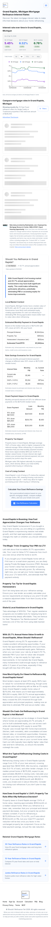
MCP (23, 905)
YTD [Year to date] (27, 56)
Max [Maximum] (38, 56)
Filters (43, 109)
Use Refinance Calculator (25, 503)
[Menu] (46, 5)
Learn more (8, 49)
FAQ (35, 902)
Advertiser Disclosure (10, 117)
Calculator (29, 902)
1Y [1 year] (33, 56)
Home (5, 902)
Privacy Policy (8, 905)
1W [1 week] (16, 56)
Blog (41, 902)
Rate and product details (23, 247)
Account (20, 902)
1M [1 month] (21, 56)
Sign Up (12, 902)
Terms (17, 905)
